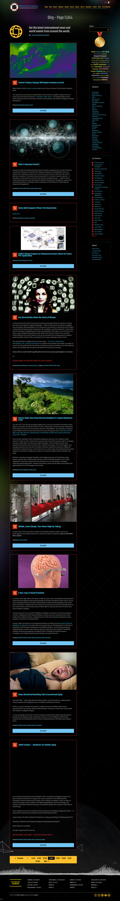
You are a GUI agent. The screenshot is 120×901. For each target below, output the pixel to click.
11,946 (64, 858)
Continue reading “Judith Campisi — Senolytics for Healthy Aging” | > (33, 835)
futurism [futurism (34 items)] (107, 62)
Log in (33, 35)
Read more (43, 110)
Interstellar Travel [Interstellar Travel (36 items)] (106, 67)
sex (37, 366)
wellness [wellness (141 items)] (104, 80)
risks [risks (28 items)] (104, 75)
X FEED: (29, 882)
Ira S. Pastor (98, 231)
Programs (60, 7)
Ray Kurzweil (96, 99)
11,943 (45, 858)
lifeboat (43, 840)
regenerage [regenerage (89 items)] (104, 73)
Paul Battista (20, 218)
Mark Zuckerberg (97, 106)
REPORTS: (51, 885)
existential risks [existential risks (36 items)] (94, 62)
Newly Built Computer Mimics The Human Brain (37, 208)
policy (35, 366)
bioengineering (96, 125)
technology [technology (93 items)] (104, 78)
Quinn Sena (19, 188)
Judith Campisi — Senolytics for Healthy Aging (37, 745)
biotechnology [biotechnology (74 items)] (96, 58)
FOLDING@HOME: (73, 885)
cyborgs (27, 105)
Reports (67, 7)
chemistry (95, 139)
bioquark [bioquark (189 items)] (97, 56)
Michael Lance (99, 225)
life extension (39, 725)
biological (95, 127)
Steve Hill (97, 218)
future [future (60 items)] (103, 62)
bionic (94, 128)
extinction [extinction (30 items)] (100, 62)
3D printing (95, 92)
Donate (77, 7)
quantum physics (34, 188)
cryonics (94, 149)
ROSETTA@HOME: (31, 888)
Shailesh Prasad (99, 176)
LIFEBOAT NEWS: (52, 880)
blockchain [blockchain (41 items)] (106, 58)
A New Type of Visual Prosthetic (31, 593)
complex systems (97, 142)
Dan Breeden (98, 173)
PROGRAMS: (93, 885)
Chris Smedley (99, 234)
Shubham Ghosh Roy (101, 169)
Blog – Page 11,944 (60, 17)
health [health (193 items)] (95, 64)
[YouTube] (105, 895)
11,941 (33, 858)
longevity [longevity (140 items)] (99, 71)
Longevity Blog (96, 251)
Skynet (94, 104)
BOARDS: (93, 882)
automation (95, 120)
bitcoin (33, 840)
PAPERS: (50, 888)
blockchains (95, 136)
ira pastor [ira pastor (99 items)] (95, 69)
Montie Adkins (99, 229)
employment (26, 470)
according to (44, 97)
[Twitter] (99, 895)
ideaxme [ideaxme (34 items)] (92, 67)
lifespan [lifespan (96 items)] (93, 71)
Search (108, 30)
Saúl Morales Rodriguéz (22, 261)
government (38, 638)
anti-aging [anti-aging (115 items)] (105, 52)
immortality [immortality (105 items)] (98, 67)
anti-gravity (95, 111)
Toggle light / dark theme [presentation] (109, 2)
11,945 (58, 858)
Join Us (82, 7)
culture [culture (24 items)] (106, 60)
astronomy (95, 116)
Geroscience (95, 249)
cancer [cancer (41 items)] (97, 60)
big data (94, 123)
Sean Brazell (98, 215)
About (46, 7)
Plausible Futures (97, 257)
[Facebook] (95, 895)
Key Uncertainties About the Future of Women (37, 317)
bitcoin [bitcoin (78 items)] (102, 58)
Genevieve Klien (20, 105)
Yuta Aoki (97, 202)
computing (26, 218)
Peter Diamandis (97, 95)
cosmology (95, 146)
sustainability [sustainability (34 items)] (98, 77)
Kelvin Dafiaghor (99, 182)
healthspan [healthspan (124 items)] (102, 65)
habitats (31, 470)
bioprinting (95, 130)
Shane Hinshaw (99, 209)
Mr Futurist (95, 253)
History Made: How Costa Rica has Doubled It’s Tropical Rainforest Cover (45, 419)
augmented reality (97, 118)
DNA (93, 97)
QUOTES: (93, 888)
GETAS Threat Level (15, 883)
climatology (95, 141)
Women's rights (56, 366)
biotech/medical (27, 638)
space (40, 188)
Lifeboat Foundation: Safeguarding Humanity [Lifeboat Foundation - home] (24, 7)
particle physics (26, 188)
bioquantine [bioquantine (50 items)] (104, 54)
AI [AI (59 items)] (96, 52)
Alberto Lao (98, 206)
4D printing (95, 94)
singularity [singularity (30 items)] (107, 75)
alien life (94, 109)
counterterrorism (97, 148)
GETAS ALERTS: (94, 880)
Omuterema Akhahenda (98, 194)
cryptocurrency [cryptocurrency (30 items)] (101, 60)
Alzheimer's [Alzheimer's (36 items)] (99, 52)
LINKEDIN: (72, 880)
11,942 (39, 858)
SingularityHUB (96, 259)
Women (50, 366)
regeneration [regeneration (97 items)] (95, 75)
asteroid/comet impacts (99, 115)
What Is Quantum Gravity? (29, 164)
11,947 (70, 858)
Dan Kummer (98, 191)
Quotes (95, 7)
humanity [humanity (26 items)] (108, 64)
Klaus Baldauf (99, 197)
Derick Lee (98, 204)
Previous (20, 858)
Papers (72, 7)
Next (45, 861)
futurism (31, 105)
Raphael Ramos (99, 211)
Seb (96, 222)
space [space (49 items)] (93, 77)
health (42, 638)
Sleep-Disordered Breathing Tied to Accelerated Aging (40, 694)
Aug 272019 (14, 82)
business (94, 137)
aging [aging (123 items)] (93, 52)
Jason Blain (98, 227)
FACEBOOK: (30, 880)
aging (93, 108)
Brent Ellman (98, 220)
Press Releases (106, 7)
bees (93, 122)
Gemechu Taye (99, 180)
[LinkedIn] (102, 895)
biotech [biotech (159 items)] (104, 56)
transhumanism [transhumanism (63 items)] (97, 80)
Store (99, 7)
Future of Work (45, 366)
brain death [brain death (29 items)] (93, 60)
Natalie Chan (98, 213)
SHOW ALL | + (94, 236)
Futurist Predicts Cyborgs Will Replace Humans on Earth (41, 82)
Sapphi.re (36, 895)
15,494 (37, 861)
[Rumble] (109, 895)
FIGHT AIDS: (30, 885)
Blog (50, 7)
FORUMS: (72, 888)
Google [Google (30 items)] (92, 64)
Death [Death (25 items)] (108, 60)
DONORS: (72, 882)
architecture (95, 113)
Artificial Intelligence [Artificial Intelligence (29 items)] (97, 54)
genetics (33, 725)
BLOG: (50, 882)
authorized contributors (43, 35)
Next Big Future (96, 255)
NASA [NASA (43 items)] (104, 71)
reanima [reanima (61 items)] (98, 73)
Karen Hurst (98, 185)
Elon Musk (95, 101)
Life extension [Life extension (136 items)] (103, 69)
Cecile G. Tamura (100, 200)
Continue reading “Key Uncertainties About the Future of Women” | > (33, 361)
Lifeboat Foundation (20, 895)
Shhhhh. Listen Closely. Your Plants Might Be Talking (39, 526)
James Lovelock (31, 88)
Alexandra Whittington (22, 366)
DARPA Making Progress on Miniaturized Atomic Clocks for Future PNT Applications (45, 254)
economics (30, 366)
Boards (55, 7)
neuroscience (32, 218)
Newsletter (89, 7)
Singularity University (98, 102)
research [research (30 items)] (101, 75)
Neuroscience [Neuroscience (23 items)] (108, 71)
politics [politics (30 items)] (94, 73)
